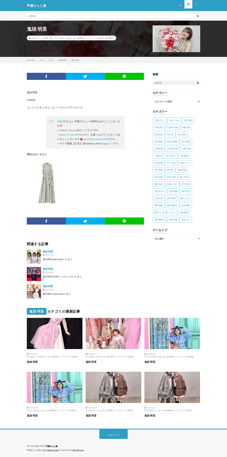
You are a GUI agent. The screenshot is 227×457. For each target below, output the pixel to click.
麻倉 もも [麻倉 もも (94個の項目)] (186, 219)
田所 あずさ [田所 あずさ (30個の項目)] (159, 191)
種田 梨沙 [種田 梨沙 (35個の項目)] (186, 191)
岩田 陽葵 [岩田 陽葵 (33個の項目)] (158, 170)
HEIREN (91, 410)
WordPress (80, 450)
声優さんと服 (52, 446)
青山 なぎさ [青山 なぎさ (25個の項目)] (170, 212)
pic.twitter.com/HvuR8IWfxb (99, 138)
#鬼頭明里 (62, 121)
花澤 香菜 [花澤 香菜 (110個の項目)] (171, 198)
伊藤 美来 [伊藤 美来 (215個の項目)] (186, 127)
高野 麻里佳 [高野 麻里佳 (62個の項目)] (159, 219)
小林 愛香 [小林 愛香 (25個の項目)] (184, 155)
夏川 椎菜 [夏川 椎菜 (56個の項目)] (186, 141)
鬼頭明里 (109, 38)
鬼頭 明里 (49, 38)
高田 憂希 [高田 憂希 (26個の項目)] (184, 212)
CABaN (61, 38)
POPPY (99, 357)
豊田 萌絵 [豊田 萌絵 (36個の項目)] (158, 205)
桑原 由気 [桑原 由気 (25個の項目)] (158, 184)
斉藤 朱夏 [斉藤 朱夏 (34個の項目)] (182, 170)
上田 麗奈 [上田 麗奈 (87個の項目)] (188, 120)
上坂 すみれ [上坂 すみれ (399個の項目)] (174, 120)
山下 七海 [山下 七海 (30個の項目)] (171, 163)
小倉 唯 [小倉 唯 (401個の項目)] (157, 155)
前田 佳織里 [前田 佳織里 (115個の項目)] (172, 141)
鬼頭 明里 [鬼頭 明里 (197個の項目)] (173, 219)
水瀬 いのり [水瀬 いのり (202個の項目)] (172, 184)
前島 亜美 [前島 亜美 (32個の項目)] (158, 141)
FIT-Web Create (51, 450)
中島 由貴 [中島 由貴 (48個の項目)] (158, 127)
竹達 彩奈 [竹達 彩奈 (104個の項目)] (158, 198)
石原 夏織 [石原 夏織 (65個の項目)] (173, 191)
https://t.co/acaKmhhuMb (73, 134)
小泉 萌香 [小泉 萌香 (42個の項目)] (158, 163)
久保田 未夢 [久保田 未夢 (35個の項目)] (172, 127)
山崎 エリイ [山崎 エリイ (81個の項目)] (185, 163)
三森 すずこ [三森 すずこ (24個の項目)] (159, 120)
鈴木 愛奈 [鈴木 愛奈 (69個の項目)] (186, 205)
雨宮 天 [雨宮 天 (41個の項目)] (157, 212)
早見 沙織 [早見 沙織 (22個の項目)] (171, 177)
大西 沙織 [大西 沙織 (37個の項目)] (186, 148)
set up (99, 410)
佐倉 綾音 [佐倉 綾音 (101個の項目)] (158, 134)
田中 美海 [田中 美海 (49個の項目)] (186, 184)
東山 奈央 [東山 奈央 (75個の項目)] (184, 177)
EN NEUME (152, 357)
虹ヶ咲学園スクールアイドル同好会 (88, 38)
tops (160, 357)
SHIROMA (42, 357)
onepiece (68, 38)
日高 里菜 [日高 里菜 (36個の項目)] (158, 177)
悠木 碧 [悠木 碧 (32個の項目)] (170, 170)
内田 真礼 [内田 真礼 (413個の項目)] (182, 134)
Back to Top (113, 435)
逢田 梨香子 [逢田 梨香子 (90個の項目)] (172, 205)
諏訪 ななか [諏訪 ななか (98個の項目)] (185, 198)
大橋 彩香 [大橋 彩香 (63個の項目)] (158, 148)
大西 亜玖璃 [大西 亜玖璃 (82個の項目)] (172, 148)
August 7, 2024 (110, 143)
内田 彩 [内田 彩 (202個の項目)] (170, 134)
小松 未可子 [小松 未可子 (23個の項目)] (170, 155)
